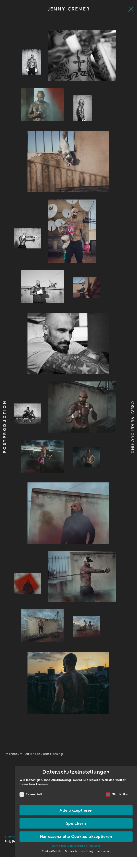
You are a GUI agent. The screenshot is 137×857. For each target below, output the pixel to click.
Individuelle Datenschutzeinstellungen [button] (75, 846)
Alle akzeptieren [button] (75, 810)
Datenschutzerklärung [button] (79, 851)
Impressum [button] (103, 851)
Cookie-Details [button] (52, 851)
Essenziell (31, 794)
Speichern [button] (76, 823)
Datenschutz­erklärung (43, 754)
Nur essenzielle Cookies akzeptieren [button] (76, 836)
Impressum (13, 754)
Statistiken (117, 794)
